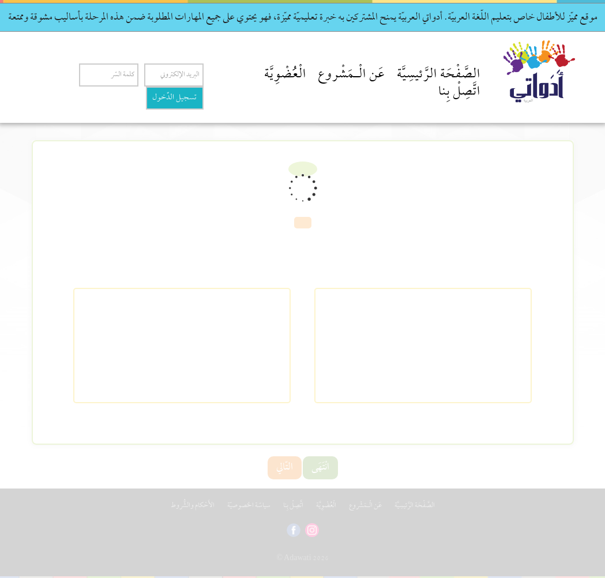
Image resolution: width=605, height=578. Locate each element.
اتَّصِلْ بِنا (459, 92)
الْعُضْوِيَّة (285, 75)
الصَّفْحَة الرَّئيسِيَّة (438, 75)
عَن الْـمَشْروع (351, 75)
